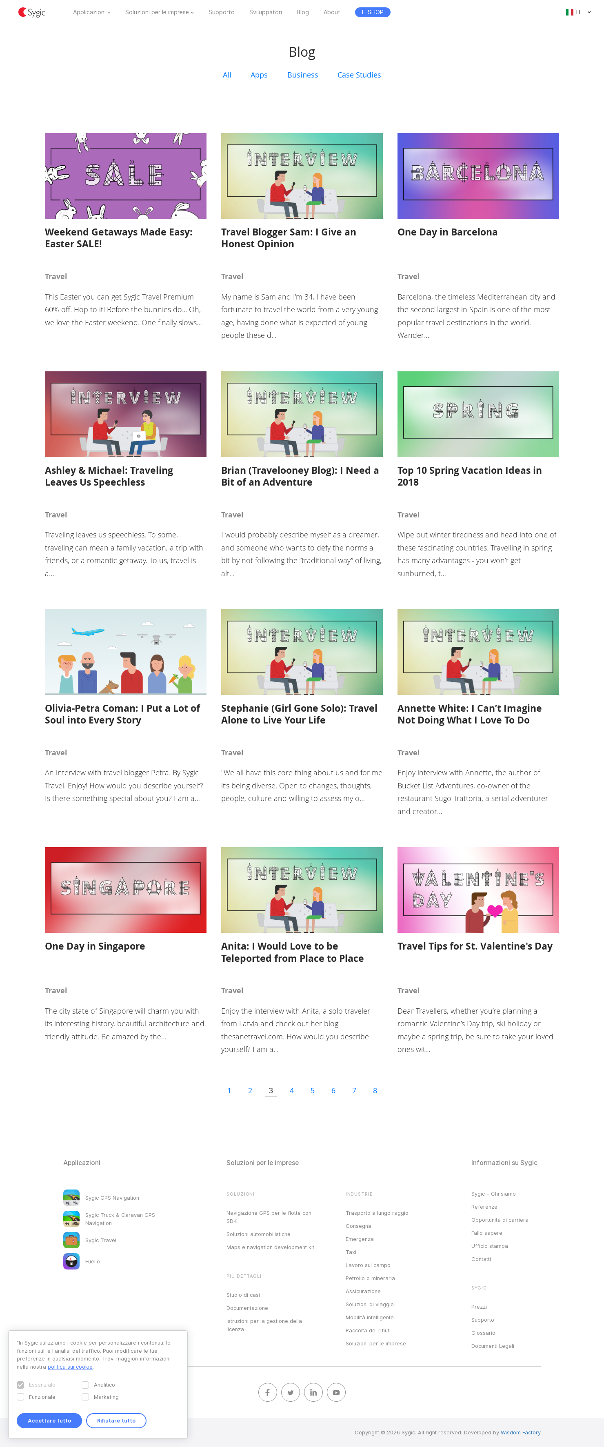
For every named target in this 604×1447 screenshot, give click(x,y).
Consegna (358, 1226)
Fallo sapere (486, 1233)
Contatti (481, 1259)
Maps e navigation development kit (270, 1247)
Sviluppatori (265, 12)
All (227, 75)
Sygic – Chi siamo (493, 1193)
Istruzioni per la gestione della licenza (264, 1325)
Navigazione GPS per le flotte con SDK (268, 1217)
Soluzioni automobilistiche (258, 1234)
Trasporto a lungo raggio (377, 1213)
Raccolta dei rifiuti (368, 1330)
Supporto (222, 12)
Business (302, 75)
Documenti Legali (492, 1346)
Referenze (484, 1206)
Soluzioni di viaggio (370, 1304)
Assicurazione (363, 1291)
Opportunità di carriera (499, 1219)
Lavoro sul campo (368, 1265)
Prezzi (479, 1306)
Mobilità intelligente (370, 1317)
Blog (303, 12)
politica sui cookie (70, 1366)
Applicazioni (89, 12)
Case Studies (359, 75)
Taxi (351, 1252)
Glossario (483, 1332)
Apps (259, 75)
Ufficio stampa (489, 1246)
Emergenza (360, 1239)
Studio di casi (243, 1295)
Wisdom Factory (521, 1432)
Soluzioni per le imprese (157, 12)
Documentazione (247, 1308)
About (332, 12)
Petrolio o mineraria (370, 1278)
